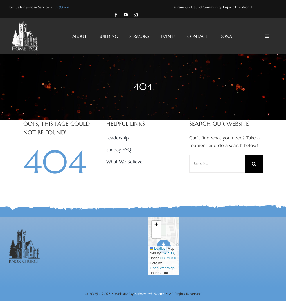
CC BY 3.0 (168, 258)
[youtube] (126, 15)
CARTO (168, 253)
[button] (156, 225)
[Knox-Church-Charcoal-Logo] (24, 231)
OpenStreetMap (162, 268)
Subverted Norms (150, 293)
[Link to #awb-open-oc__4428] (267, 36)
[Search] (254, 164)
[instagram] (136, 15)
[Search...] (217, 164)
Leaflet (157, 249)
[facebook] (116, 15)
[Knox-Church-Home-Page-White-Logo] (25, 23)
